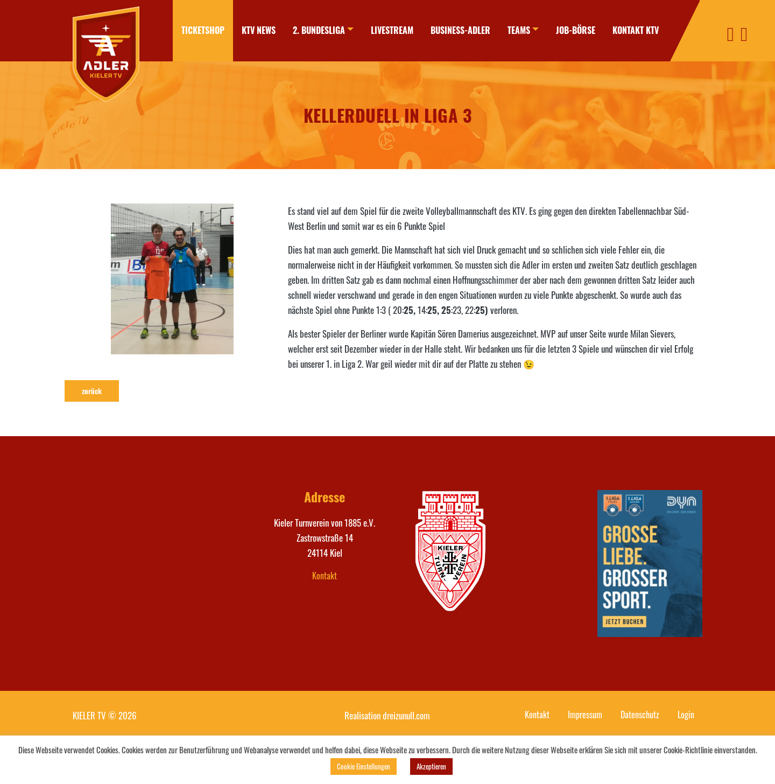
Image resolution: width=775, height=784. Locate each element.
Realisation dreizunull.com (387, 715)
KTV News (259, 30)
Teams (519, 30)
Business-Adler (460, 30)
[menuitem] (203, 30)
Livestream (392, 30)
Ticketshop (202, 30)
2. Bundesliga (319, 30)
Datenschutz (640, 714)
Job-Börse (575, 30)
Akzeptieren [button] (431, 766)
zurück (92, 391)
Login (686, 714)
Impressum (585, 714)
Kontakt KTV (635, 30)
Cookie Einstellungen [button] (363, 766)
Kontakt (324, 575)
